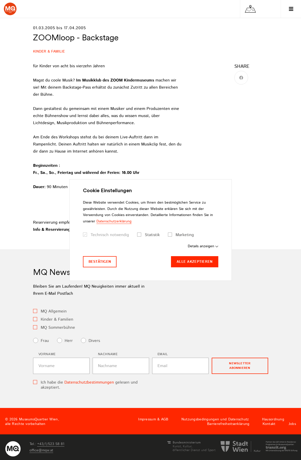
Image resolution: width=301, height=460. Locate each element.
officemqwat (41, 450)
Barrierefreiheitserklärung (228, 424)
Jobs (292, 424)
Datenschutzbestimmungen (89, 382)
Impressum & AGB (153, 419)
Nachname (108, 354)
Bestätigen (100, 261)
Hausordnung (273, 419)
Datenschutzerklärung (114, 221)
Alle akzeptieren (194, 261)
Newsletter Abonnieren (239, 365)
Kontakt (269, 424)
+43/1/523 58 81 (50, 444)
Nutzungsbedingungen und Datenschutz (215, 419)
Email (162, 354)
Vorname (47, 354)
